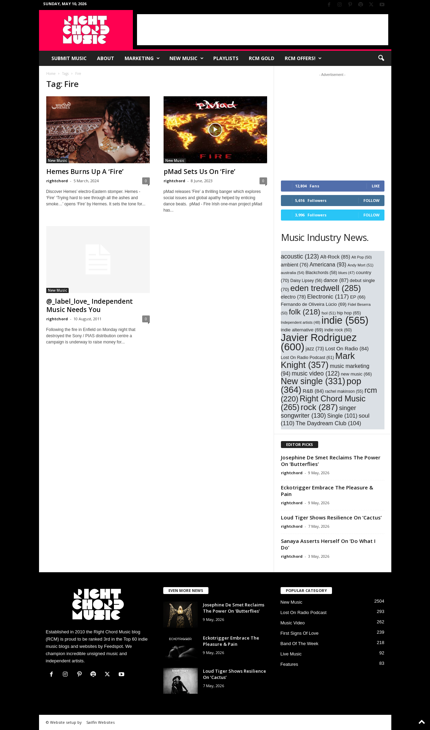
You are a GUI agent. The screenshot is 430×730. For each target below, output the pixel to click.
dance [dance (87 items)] (336, 280)
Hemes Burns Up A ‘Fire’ (85, 171)
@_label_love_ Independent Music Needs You (89, 305)
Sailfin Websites (100, 722)
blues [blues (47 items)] (346, 273)
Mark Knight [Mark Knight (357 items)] (318, 360)
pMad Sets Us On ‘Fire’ (199, 171)
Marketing (142, 58)
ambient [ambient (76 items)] (295, 264)
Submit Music (69, 58)
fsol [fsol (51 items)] (329, 313)
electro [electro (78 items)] (293, 297)
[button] (381, 58)
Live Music (291, 653)
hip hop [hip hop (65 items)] (349, 312)
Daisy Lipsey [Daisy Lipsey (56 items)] (306, 280)
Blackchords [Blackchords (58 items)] (321, 272)
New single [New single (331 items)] (313, 381)
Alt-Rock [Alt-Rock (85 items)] (335, 257)
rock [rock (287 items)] (319, 407)
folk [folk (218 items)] (304, 312)
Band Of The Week (300, 643)
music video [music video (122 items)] (316, 373)
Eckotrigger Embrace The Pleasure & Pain (327, 490)
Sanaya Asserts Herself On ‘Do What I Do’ (328, 544)
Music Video (293, 622)
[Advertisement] (262, 29)
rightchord (57, 180)
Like (376, 185)
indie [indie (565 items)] (345, 320)
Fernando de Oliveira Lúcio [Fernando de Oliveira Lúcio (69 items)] (314, 304)
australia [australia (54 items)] (292, 272)
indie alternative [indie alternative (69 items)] (302, 329)
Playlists (225, 58)
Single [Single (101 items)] (342, 415)
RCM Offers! (303, 58)
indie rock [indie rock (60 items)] (338, 330)
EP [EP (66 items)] (357, 297)
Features (289, 664)
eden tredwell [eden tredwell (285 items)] (325, 288)
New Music (186, 58)
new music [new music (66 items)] (356, 374)
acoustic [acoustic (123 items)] (300, 256)
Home (51, 73)
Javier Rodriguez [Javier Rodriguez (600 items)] (319, 342)
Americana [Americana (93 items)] (328, 264)
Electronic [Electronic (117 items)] (328, 296)
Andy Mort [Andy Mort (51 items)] (360, 265)
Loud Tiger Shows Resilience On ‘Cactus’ (331, 517)
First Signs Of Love (300, 633)
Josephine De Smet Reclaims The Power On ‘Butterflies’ (330, 460)
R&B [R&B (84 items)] (313, 391)
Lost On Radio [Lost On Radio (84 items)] (347, 348)
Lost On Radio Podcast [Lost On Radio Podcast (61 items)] (307, 357)
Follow (371, 200)
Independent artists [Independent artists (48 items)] (300, 322)
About (105, 58)
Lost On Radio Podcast (304, 612)
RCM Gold (261, 58)
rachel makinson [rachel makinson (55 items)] (344, 391)
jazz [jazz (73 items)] (315, 348)
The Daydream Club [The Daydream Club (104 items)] (328, 423)
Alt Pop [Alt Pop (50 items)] (361, 257)
